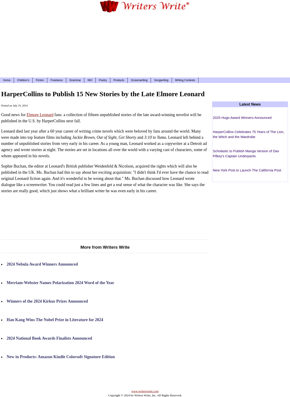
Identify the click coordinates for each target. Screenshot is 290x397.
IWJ (89, 80)
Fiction (40, 80)
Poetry (103, 80)
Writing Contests (185, 80)
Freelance (56, 80)
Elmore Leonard (39, 114)
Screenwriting (139, 80)
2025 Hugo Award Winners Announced (242, 118)
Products (118, 80)
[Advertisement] (145, 44)
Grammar (75, 80)
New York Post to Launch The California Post (247, 170)
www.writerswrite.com (144, 391)
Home (7, 80)
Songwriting (161, 80)
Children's (23, 80)
